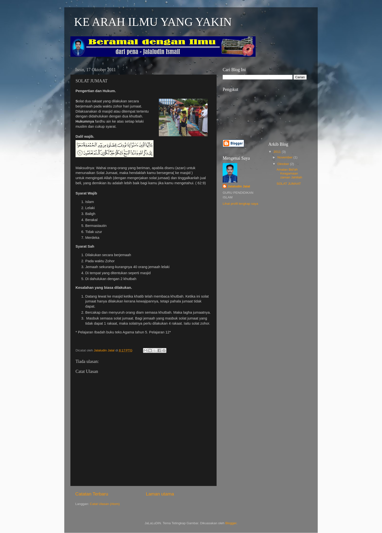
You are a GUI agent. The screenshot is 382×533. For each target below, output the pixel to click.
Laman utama (160, 493)
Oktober (283, 164)
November (285, 157)
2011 (277, 152)
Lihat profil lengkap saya (240, 203)
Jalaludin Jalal (239, 186)
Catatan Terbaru (91, 493)
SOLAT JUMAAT (289, 183)
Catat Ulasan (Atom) (105, 504)
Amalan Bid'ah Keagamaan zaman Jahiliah (289, 173)
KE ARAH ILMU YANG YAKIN (153, 21)
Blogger (231, 523)
